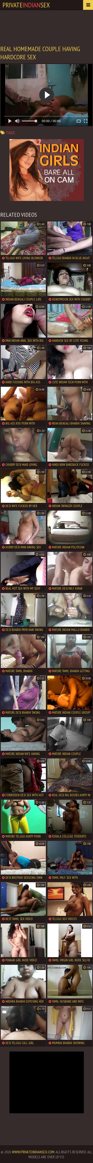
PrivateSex (26, 4)
